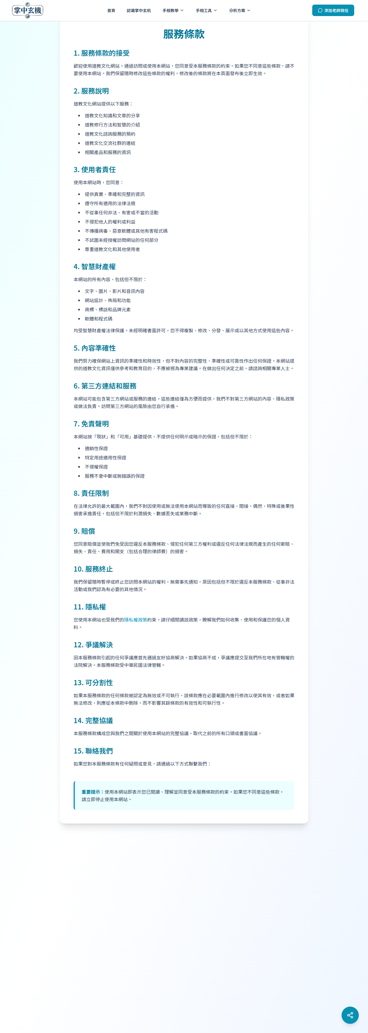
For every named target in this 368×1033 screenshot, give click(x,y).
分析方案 (240, 10)
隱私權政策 (135, 619)
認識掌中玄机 (139, 10)
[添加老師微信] (333, 10)
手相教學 (173, 10)
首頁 (111, 10)
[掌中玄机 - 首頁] (27, 10)
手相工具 (207, 10)
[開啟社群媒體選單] (350, 1015)
